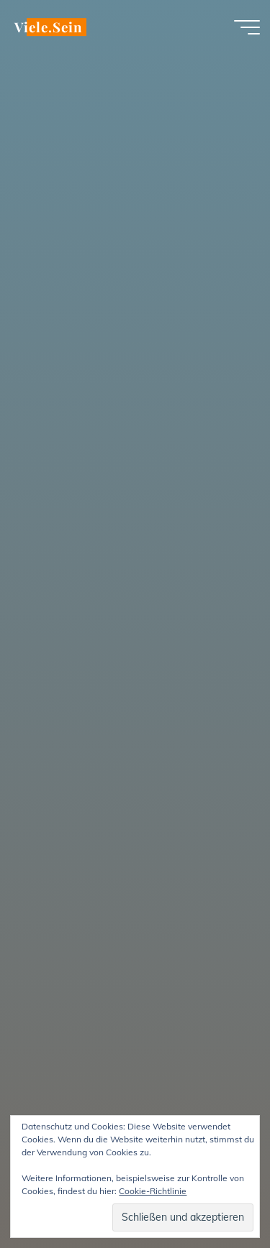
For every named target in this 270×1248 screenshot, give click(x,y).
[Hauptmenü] (247, 27)
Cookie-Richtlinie (152, 1190)
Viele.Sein (47, 27)
